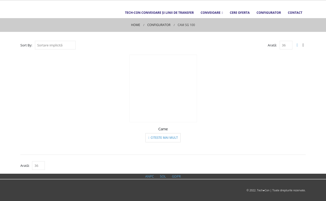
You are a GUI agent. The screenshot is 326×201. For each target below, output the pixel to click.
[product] (163, 88)
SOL (163, 176)
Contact (295, 12)
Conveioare (211, 12)
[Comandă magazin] (55, 45)
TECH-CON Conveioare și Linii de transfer (159, 12)
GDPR (176, 176)
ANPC (149, 176)
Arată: (272, 45)
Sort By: (26, 45)
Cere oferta (240, 12)
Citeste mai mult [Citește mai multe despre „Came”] (164, 137)
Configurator (268, 12)
